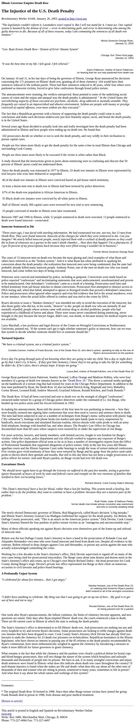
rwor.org (6, 713)
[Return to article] (11, 701)
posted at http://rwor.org (72, 18)
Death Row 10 (76, 380)
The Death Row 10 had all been (20, 396)
